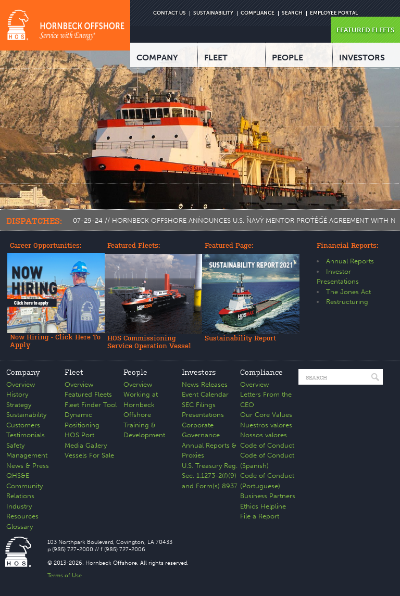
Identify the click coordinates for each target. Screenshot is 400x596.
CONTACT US (169, 13)
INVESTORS (362, 57)
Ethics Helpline (263, 506)
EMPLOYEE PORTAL (334, 13)
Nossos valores (263, 435)
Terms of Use (64, 575)
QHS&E (17, 475)
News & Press (27, 466)
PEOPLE (287, 57)
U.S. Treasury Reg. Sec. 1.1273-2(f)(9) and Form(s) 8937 (210, 476)
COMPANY (157, 57)
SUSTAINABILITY (213, 13)
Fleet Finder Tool (91, 405)
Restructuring (347, 302)
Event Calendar (205, 394)
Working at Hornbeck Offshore (140, 404)
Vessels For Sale (89, 455)
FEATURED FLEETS (365, 30)
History (17, 394)
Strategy (18, 405)
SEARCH (292, 13)
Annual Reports (350, 261)
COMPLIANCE (257, 13)
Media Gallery (86, 445)
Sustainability (26, 415)
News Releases (205, 384)
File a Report (259, 516)
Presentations (203, 415)
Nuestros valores (266, 425)
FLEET (216, 57)
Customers (23, 425)
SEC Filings (199, 405)
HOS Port (79, 435)
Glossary (19, 526)
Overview (20, 384)
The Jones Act (348, 292)
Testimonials (25, 435)
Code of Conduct (267, 445)
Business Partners (267, 496)
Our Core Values (266, 415)
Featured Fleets (88, 394)
